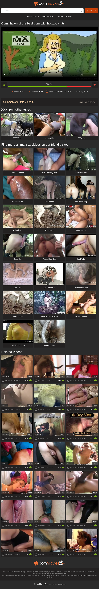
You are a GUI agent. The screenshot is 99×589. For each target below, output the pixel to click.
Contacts (61, 584)
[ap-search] (42, 10)
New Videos (47, 17)
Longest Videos (64, 17)
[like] (4, 85)
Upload (91, 11)
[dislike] (95, 85)
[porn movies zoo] (49, 3)
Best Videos (33, 17)
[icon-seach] (81, 10)
